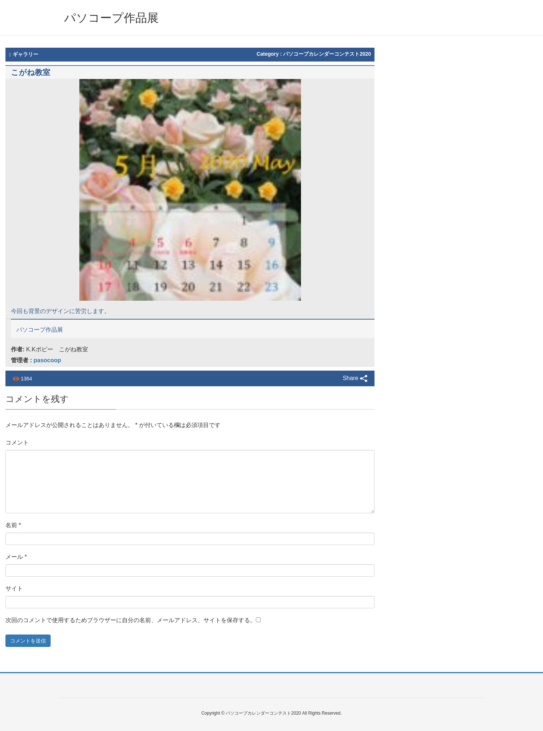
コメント (17, 442)
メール (16, 557)
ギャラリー (23, 54)
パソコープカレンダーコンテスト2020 (327, 54)
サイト (14, 588)
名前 (13, 525)
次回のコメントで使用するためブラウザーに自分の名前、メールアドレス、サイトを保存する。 (130, 620)
